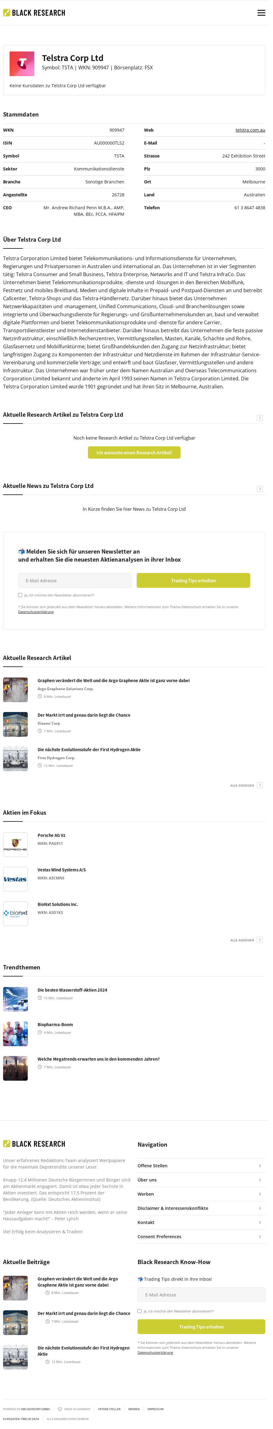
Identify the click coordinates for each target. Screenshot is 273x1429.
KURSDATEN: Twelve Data (21, 1419)
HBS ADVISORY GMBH (35, 1409)
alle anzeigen (242, 785)
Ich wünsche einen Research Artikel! (134, 452)
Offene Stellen (109, 1409)
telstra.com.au (250, 130)
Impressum (155, 1409)
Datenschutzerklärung (36, 611)
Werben (134, 1409)
